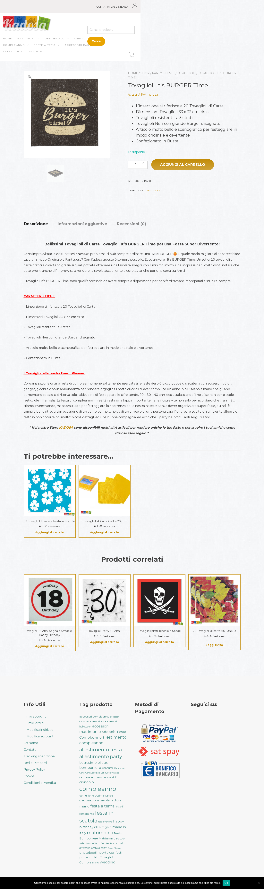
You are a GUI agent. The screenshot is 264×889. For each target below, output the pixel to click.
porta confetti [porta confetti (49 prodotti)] (110, 852)
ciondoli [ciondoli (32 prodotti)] (111, 777)
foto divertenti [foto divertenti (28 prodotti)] (105, 822)
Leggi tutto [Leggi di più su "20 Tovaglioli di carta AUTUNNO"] (214, 645)
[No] (259, 883)
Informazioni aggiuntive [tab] (82, 224)
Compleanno (133, 42)
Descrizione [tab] (36, 224)
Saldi (91, 48)
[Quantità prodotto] (138, 166)
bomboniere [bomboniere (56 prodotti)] (90, 768)
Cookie (29, 776)
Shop (145, 74)
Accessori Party (38, 48)
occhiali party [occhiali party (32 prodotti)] (99, 847)
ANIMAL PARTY (106, 42)
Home (28, 42)
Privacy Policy (34, 769)
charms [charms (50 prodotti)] (100, 777)
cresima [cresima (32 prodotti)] (99, 795)
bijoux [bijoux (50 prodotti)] (103, 763)
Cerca (200, 42)
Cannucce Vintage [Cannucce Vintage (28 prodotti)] (110, 773)
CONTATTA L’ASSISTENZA (215, 6)
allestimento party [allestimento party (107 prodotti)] (100, 756)
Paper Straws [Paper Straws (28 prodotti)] (114, 848)
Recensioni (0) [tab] (131, 224)
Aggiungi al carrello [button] (49, 533)
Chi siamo (31, 743)
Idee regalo (75, 42)
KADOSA (66, 428)
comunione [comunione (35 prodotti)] (86, 795)
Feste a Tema (164, 42)
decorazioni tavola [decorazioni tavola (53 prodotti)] (94, 800)
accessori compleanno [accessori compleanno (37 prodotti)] (94, 716)
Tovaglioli (186, 74)
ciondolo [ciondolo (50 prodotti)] (86, 782)
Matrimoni (46, 42)
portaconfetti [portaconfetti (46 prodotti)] (89, 857)
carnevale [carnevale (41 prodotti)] (86, 777)
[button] (30, 78)
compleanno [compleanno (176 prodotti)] (97, 788)
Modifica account (40, 736)
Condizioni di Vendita (40, 783)
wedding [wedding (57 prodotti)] (107, 862)
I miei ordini (35, 723)
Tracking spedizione (39, 756)
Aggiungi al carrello (182, 165)
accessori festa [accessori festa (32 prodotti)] (98, 721)
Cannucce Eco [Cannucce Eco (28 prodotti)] (92, 773)
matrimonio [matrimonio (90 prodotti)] (100, 832)
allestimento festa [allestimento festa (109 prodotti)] (100, 749)
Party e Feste (163, 74)
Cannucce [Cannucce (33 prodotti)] (108, 767)
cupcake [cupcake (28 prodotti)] (109, 796)
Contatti (30, 749)
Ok (226, 882)
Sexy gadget (71, 48)
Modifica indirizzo (40, 730)
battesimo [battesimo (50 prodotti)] (88, 763)
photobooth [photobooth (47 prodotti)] (88, 852)
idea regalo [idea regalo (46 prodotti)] (103, 827)
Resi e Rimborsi (35, 763)
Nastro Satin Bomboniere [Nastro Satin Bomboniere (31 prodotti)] (100, 843)
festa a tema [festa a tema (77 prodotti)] (102, 806)
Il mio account (35, 716)
